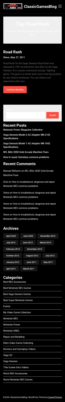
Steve (6, 192)
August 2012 (32, 255)
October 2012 (12, 255)
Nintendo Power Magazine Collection (23, 129)
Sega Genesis (10, 361)
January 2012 (12, 262)
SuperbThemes (55, 397)
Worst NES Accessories (15, 373)
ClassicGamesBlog (40, 6)
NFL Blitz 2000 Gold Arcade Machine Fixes (26, 152)
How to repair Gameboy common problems (26, 157)
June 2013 (28, 242)
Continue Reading (15, 89)
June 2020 (28, 236)
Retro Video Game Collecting (18, 343)
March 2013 (45, 242)
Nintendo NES (10, 318)
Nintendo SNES (11, 330)
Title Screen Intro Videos (16, 367)
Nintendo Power (11, 324)
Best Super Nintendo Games (18, 300)
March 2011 (28, 269)
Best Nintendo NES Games (17, 288)
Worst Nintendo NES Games (17, 379)
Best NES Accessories (14, 282)
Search (9, 109)
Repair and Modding (13, 336)
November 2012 (34, 249)
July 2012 (50, 255)
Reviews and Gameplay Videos (19, 349)
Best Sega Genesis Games (17, 294)
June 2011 (31, 262)
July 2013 (10, 242)
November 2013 (47, 236)
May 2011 (48, 262)
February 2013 (13, 249)
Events (6, 306)
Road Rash (12, 52)
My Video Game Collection (17, 312)
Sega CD (7, 355)
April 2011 (11, 269)
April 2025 (11, 236)
